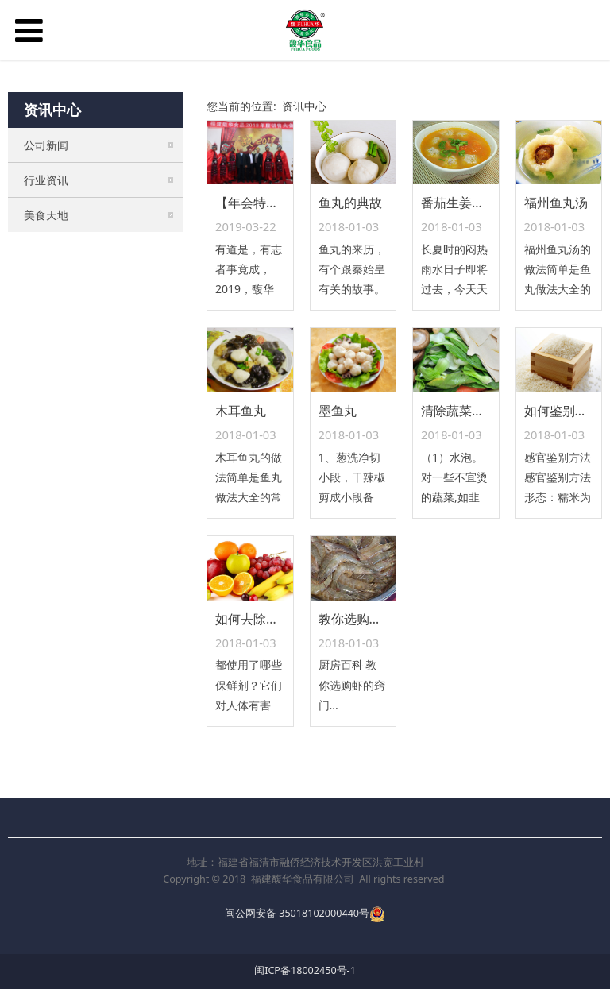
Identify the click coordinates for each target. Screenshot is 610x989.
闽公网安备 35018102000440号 (297, 913)
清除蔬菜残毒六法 (472, 410)
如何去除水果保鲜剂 (272, 619)
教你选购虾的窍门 (369, 619)
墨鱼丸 (338, 410)
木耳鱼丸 (240, 410)
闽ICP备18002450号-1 (305, 970)
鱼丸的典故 (350, 202)
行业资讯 (46, 179)
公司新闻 (46, 145)
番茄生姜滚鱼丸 (465, 202)
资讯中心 (304, 106)
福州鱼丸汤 (556, 202)
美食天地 (46, 214)
